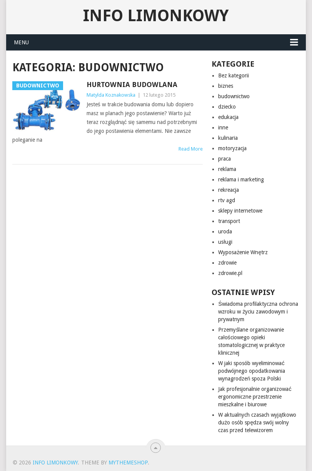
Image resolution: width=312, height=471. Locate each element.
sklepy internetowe (240, 211)
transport (229, 221)
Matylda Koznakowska (111, 95)
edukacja (228, 117)
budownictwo (234, 96)
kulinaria (228, 138)
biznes (225, 86)
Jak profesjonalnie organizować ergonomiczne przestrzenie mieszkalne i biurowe (254, 396)
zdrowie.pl (230, 273)
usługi (225, 242)
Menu (21, 42)
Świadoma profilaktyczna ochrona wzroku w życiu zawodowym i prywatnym (258, 311)
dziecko (227, 107)
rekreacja (228, 190)
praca (224, 159)
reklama (227, 169)
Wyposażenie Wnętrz (243, 252)
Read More (191, 149)
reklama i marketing (241, 179)
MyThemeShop (128, 462)
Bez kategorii (233, 75)
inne (223, 127)
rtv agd (226, 200)
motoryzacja (232, 148)
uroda (225, 231)
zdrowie (227, 263)
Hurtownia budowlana (132, 84)
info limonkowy (156, 16)
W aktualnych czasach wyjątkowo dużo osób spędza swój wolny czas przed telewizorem (257, 422)
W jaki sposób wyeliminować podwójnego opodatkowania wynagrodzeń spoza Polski (251, 371)
